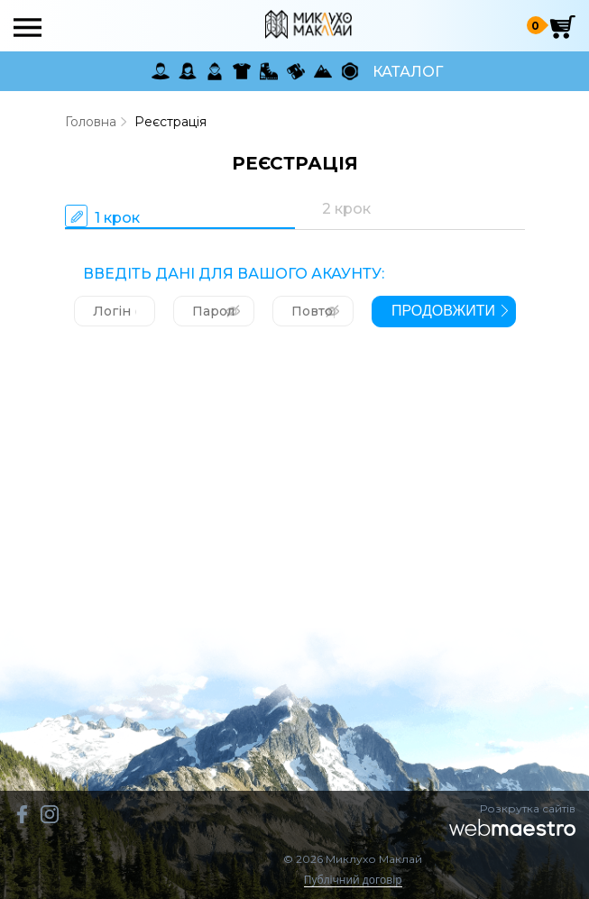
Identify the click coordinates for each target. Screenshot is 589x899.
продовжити (443, 310)
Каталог (408, 71)
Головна (90, 122)
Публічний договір (353, 880)
